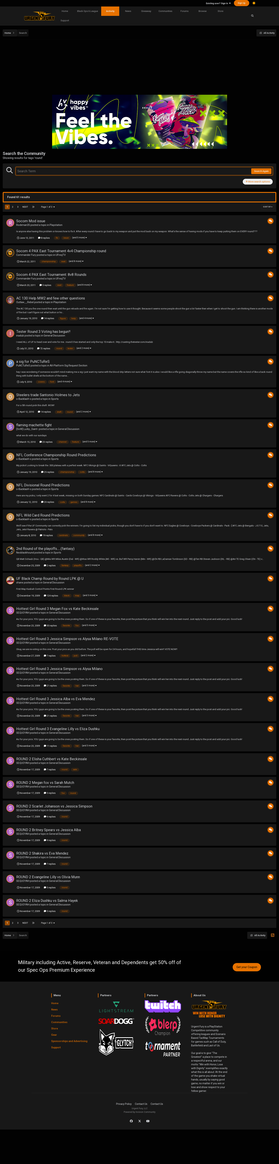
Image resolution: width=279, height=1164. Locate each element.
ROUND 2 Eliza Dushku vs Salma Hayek (47, 900)
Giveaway (146, 11)
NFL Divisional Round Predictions (43, 485)
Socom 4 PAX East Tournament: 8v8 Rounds (51, 274)
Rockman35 (23, 225)
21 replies (50, 685)
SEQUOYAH (22, 612)
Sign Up (241, 3)
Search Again (261, 171)
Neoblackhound (25, 552)
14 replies (47, 318)
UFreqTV (61, 254)
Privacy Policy (124, 1103)
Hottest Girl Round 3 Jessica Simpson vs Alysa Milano (59, 669)
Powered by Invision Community (139, 1112)
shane (19, 582)
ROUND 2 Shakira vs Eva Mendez (42, 853)
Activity (110, 11)
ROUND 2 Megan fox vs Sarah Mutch (45, 782)
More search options (258, 181)
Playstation (56, 225)
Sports (55, 398)
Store (220, 11)
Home (65, 11)
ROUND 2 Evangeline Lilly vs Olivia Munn (48, 877)
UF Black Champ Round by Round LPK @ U (50, 578)
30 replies (50, 625)
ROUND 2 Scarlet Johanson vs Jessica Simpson (54, 806)
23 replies (45, 442)
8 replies (44, 238)
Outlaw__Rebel (25, 302)
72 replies (43, 348)
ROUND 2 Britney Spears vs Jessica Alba (48, 830)
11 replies (50, 746)
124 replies (51, 595)
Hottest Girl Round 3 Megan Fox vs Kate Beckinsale (57, 609)
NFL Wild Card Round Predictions (43, 515)
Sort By (267, 207)
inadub (20, 335)
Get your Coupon (246, 967)
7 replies (50, 655)
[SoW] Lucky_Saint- (27, 429)
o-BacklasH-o (23, 398)
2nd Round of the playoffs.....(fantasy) (45, 548)
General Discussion (54, 335)
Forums (184, 11)
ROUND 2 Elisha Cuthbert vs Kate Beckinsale (51, 759)
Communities (165, 11)
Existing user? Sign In (218, 3)
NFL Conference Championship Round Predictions (56, 455)
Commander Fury (26, 254)
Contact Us (141, 1103)
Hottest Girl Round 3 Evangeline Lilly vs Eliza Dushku (58, 729)
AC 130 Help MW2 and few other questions (50, 298)
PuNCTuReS (23, 365)
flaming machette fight (34, 425)
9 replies (50, 840)
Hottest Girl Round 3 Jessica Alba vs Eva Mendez (55, 699)
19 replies (46, 535)
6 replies (50, 816)
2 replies (50, 565)
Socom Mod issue (30, 221)
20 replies (47, 502)
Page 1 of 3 (48, 207)
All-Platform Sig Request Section (68, 365)
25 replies (47, 472)
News (128, 11)
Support (65, 20)
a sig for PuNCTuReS (33, 361)
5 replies (45, 285)
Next (25, 207)
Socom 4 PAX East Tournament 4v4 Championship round (61, 251)
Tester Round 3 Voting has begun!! (43, 331)
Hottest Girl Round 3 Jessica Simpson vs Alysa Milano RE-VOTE (67, 639)
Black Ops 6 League (87, 11)
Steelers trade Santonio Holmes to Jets (48, 395)
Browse (202, 11)
